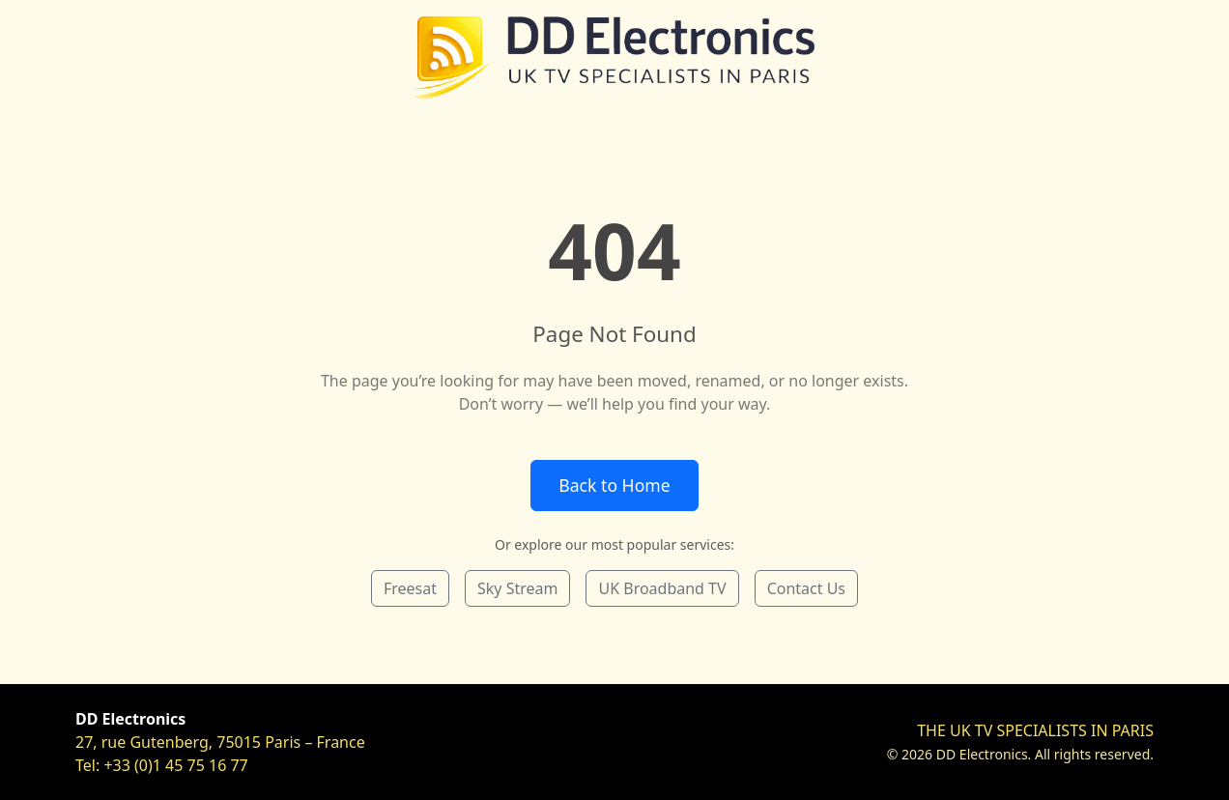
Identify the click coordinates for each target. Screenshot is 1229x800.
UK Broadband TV (662, 588)
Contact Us (806, 588)
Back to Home (614, 485)
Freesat (410, 588)
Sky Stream (517, 588)
